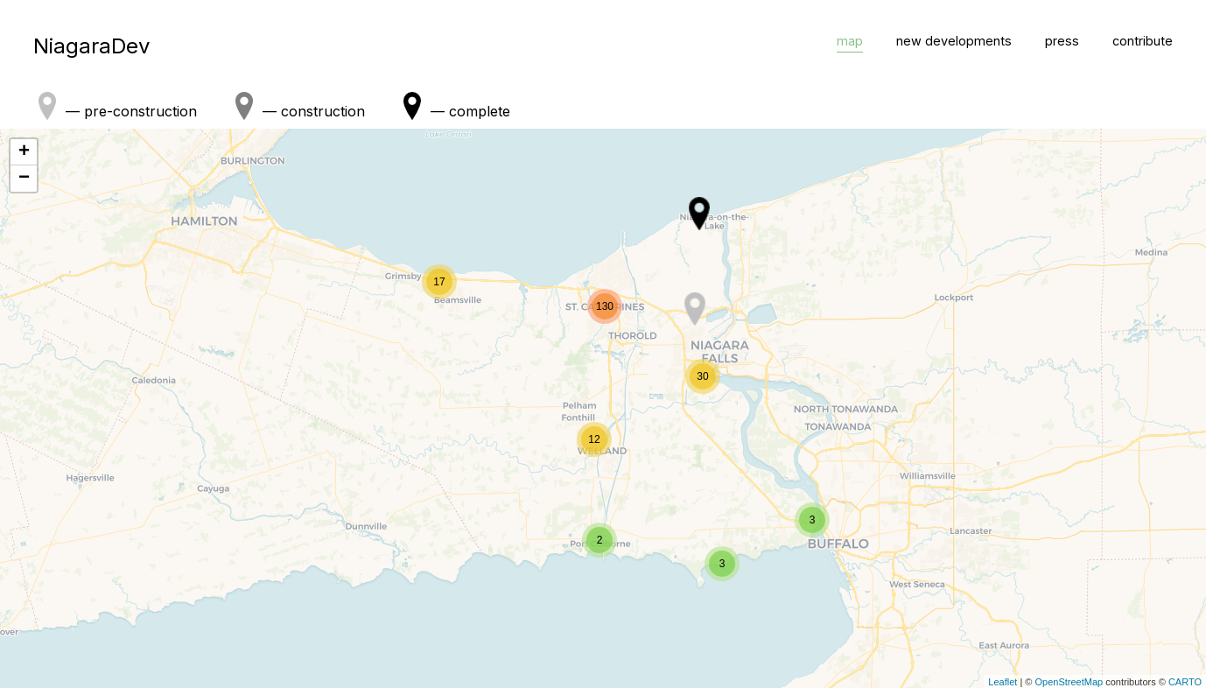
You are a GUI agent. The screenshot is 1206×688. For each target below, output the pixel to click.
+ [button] (24, 152)
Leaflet (1002, 682)
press (1062, 40)
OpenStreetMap (1068, 682)
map (850, 40)
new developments (954, 40)
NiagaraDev (91, 46)
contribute (1142, 40)
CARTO (1185, 682)
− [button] (24, 178)
